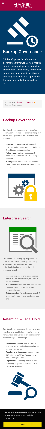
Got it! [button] (22, 425)
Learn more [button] (9, 419)
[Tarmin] (22, 5)
